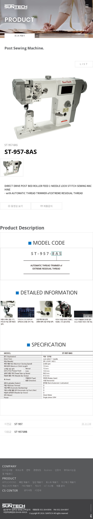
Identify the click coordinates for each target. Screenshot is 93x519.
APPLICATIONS (9, 482)
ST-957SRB (20, 431)
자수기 (38, 485)
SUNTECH (49, 513)
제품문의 (46, 206)
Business (48, 470)
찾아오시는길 (70, 470)
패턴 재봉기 (24, 482)
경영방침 (37, 470)
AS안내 (38, 490)
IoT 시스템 (48, 485)
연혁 (28, 470)
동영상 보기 (15, 206)
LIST (84, 64)
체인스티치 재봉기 (10, 485)
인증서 (58, 470)
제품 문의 (60, 485)
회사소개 (19, 470)
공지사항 (28, 490)
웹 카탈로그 (7, 473)
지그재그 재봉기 (68, 482)
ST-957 (18, 424)
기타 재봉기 (27, 485)
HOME (56, 30)
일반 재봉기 (37, 482)
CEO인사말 (7, 470)
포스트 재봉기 (52, 482)
